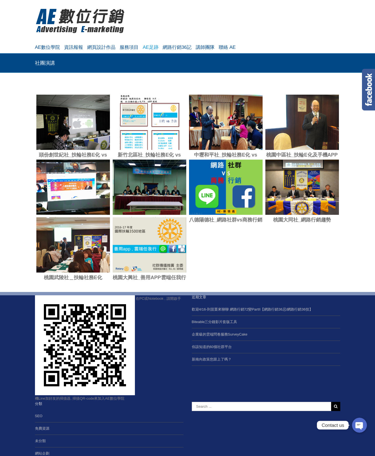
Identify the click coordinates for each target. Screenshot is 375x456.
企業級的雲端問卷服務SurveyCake (220, 334)
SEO (38, 416)
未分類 (40, 441)
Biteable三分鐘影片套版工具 (214, 322)
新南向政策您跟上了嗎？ (211, 359)
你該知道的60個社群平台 (212, 347)
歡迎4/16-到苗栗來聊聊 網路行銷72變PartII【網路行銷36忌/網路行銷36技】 (252, 309)
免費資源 (42, 428)
